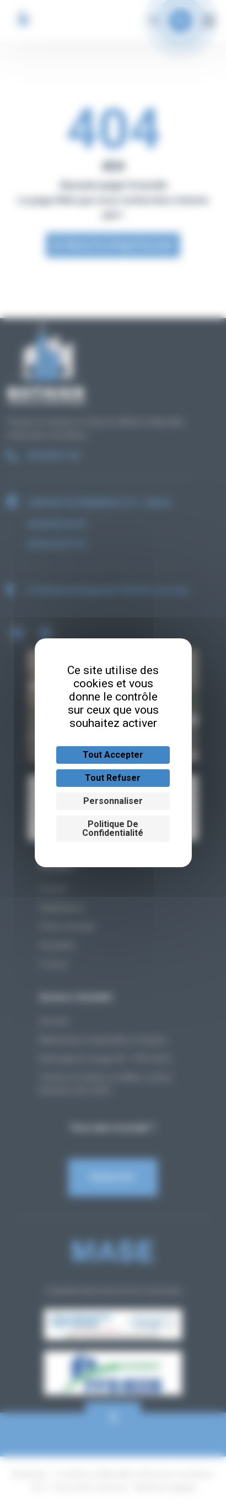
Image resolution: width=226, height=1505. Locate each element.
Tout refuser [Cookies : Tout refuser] (113, 778)
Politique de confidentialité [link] (112, 828)
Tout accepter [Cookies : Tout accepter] (113, 754)
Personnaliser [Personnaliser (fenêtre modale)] (113, 801)
